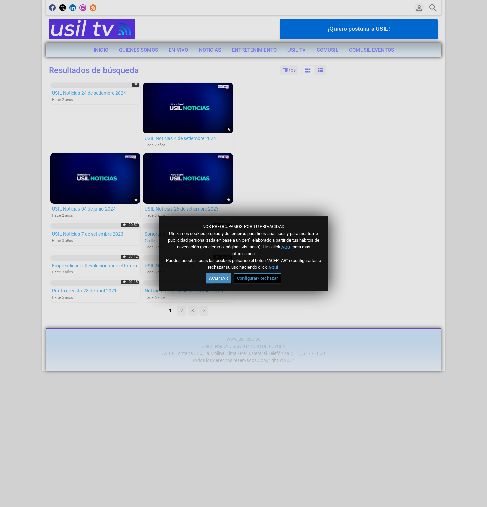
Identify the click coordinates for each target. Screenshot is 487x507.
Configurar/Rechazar (257, 278)
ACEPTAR (218, 278)
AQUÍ (286, 246)
